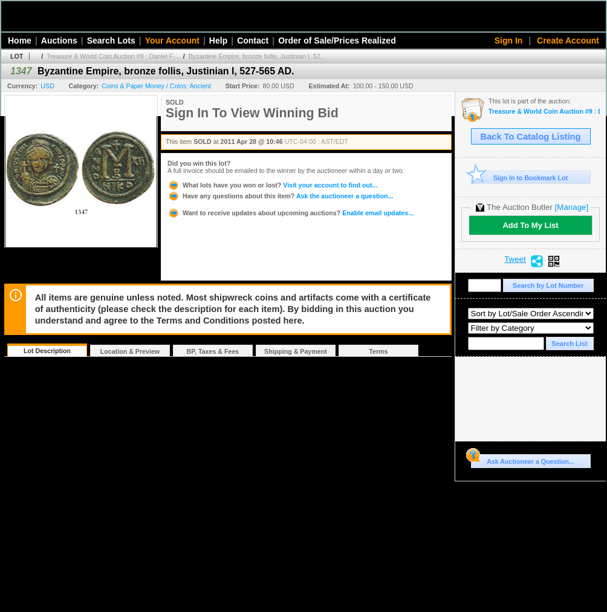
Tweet (515, 259)
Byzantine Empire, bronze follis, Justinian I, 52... (257, 56)
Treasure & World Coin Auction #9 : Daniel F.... (113, 56)
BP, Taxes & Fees (213, 351)
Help (218, 40)
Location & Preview (130, 351)
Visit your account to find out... (272, 185)
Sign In (509, 40)
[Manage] (572, 207)
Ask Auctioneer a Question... (522, 459)
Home (19, 40)
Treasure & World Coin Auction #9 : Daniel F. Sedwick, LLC (544, 111)
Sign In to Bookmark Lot (519, 177)
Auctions (59, 40)
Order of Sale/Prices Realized (337, 40)
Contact (252, 40)
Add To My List (530, 225)
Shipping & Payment (295, 351)
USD (47, 86)
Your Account (172, 40)
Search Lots (111, 40)
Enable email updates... (290, 212)
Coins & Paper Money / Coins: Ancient (156, 86)
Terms (378, 351)
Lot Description (47, 350)
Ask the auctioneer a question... (280, 196)
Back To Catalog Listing (531, 137)
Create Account (568, 40)
